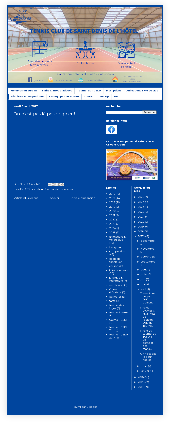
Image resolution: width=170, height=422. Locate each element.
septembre (148, 261)
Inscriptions (113, 90)
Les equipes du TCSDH (64, 96)
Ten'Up (104, 96)
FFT (116, 96)
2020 (112, 211)
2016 (112, 193)
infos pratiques (118, 270)
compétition (67, 189)
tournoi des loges (116, 307)
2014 (141, 386)
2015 (141, 382)
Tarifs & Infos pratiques (57, 90)
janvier (145, 370)
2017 (27, 189)
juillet (144, 274)
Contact (89, 96)
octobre (146, 256)
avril (144, 289)
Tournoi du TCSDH (89, 90)
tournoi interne (118, 312)
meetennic (116, 285)
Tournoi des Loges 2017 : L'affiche (147, 298)
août (144, 269)
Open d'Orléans (115, 291)
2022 (112, 219)
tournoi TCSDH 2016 (118, 329)
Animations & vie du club (142, 90)
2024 (112, 228)
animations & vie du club (45, 189)
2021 (112, 215)
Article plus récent (26, 198)
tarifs (112, 300)
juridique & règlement (116, 279)
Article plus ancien (83, 198)
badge (113, 247)
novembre (148, 248)
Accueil (54, 198)
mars (144, 366)
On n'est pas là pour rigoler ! (148, 356)
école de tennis (115, 260)
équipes (114, 266)
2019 (112, 206)
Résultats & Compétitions (27, 96)
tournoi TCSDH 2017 (118, 336)
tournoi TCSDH (118, 319)
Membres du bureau (24, 90)
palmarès (115, 296)
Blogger (92, 406)
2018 (112, 202)
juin (143, 279)
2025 (112, 232)
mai (143, 284)
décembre (148, 240)
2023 (112, 223)
